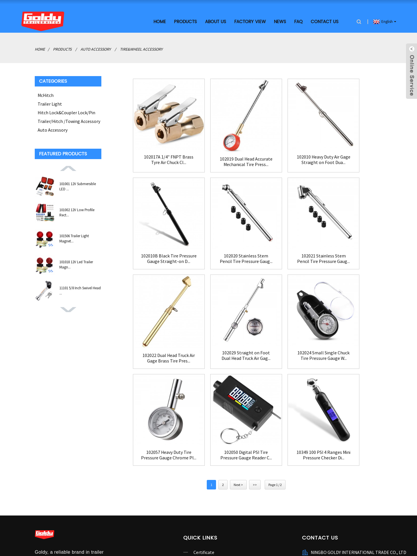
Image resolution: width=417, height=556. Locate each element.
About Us (215, 21)
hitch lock (44, 542)
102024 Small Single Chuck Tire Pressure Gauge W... (142, 332)
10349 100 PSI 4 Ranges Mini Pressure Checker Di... (350, 332)
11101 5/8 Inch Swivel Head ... (80, 290)
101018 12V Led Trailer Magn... (76, 264)
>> (255, 363)
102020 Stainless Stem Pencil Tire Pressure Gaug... (142, 241)
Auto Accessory (96, 48)
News (280, 21)
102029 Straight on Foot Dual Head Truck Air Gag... (350, 241)
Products (185, 21)
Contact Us (325, 21)
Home (159, 21)
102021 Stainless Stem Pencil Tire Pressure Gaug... (211, 241)
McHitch (46, 94)
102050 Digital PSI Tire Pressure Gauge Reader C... (281, 332)
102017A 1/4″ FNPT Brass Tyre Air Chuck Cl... (141, 150)
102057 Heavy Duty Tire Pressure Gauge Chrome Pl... (211, 332)
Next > (238, 363)
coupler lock (99, 542)
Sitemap (162, 535)
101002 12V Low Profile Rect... (76, 212)
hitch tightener (153, 542)
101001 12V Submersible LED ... (77, 186)
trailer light (124, 542)
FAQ (298, 21)
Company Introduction (215, 440)
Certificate (203, 430)
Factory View (250, 21)
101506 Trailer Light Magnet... (74, 238)
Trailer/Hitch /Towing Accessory (69, 120)
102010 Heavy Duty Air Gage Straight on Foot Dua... (281, 150)
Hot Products (138, 535)
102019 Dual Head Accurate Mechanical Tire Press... (211, 152)
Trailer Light (50, 103)
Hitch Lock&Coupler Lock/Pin (66, 112)
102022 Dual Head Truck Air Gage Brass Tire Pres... (281, 243)
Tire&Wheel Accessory (141, 48)
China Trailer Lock (187, 542)
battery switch (70, 542)
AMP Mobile (183, 535)
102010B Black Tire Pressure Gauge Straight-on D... (350, 150)
